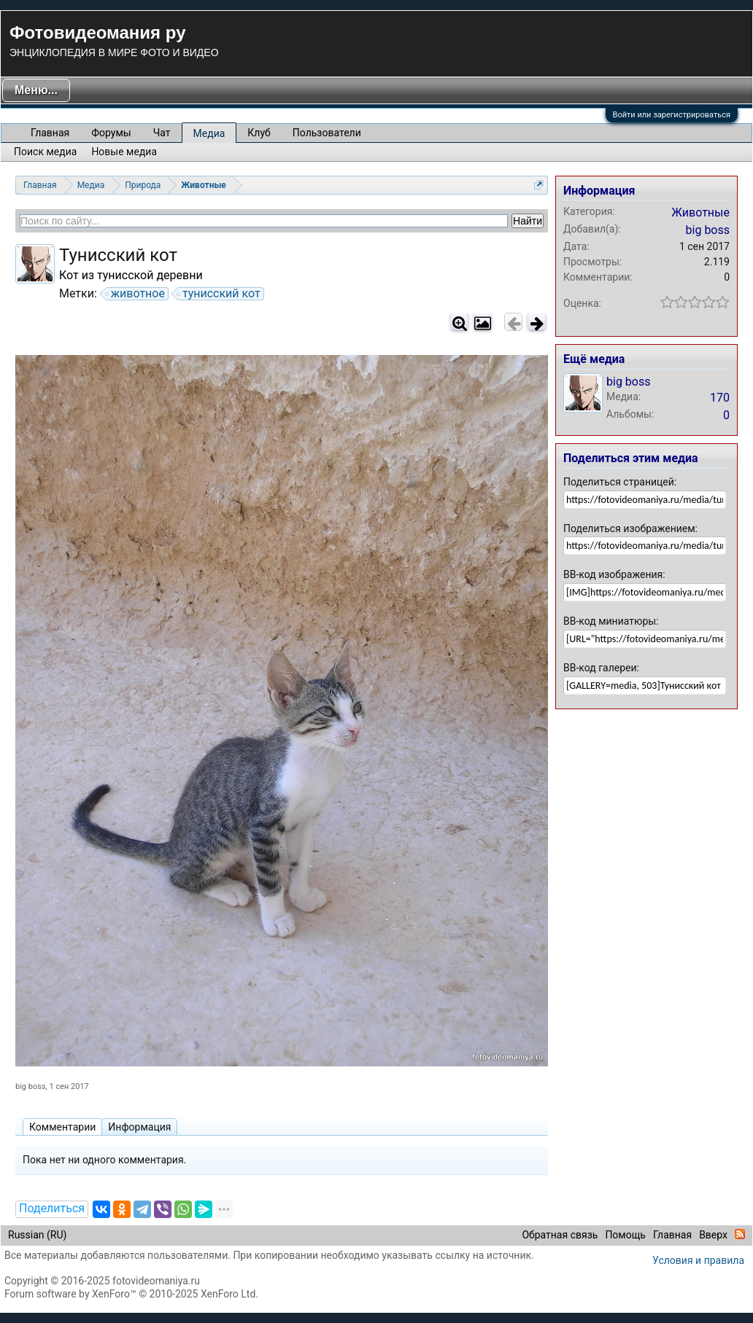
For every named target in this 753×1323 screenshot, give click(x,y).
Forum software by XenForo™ (131, 1294)
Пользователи (327, 132)
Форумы (111, 132)
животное (136, 293)
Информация (139, 1127)
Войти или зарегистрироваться (671, 115)
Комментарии (62, 1127)
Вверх (713, 1235)
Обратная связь (560, 1235)
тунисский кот (219, 293)
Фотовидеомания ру (97, 32)
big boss (30, 1086)
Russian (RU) (37, 1235)
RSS (740, 1234)
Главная (50, 132)
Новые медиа (124, 151)
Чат (162, 132)
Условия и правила (698, 1260)
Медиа (209, 133)
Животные (700, 212)
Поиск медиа (45, 151)
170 (720, 398)
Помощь (625, 1235)
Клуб (258, 132)
